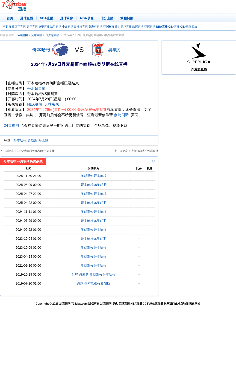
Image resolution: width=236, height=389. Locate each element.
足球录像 (66, 18)
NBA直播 (46, 18)
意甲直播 (32, 26)
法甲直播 (55, 26)
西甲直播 (20, 26)
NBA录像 (86, 18)
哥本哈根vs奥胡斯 (93, 185)
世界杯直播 (125, 26)
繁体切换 (194, 303)
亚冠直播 (149, 26)
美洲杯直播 (95, 26)
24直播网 (22, 35)
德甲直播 (44, 26)
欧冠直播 (137, 26)
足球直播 (26, 18)
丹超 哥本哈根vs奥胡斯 (93, 283)
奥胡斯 (115, 49)
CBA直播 (174, 26)
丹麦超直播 (52, 35)
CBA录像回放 (188, 26)
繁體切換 (126, 18)
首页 (10, 18)
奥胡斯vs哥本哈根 (93, 176)
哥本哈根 (41, 49)
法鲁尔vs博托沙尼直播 (144, 151)
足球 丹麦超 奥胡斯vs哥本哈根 (93, 274)
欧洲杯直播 (81, 26)
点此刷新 (121, 115)
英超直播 (8, 26)
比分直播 (106, 18)
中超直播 (67, 26)
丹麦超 (43, 140)
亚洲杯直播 (110, 26)
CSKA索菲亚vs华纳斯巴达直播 (36, 151)
